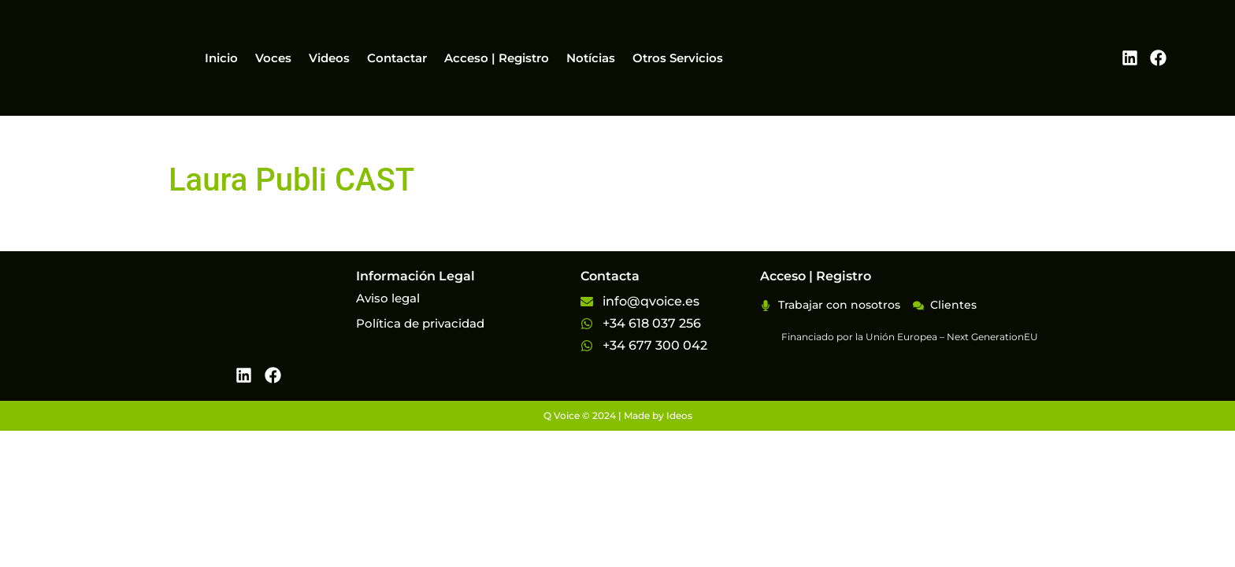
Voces (273, 57)
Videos (329, 57)
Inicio (221, 57)
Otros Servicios (677, 57)
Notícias (590, 57)
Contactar (397, 57)
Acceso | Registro (496, 57)
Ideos (679, 415)
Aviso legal (388, 298)
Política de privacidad (420, 323)
